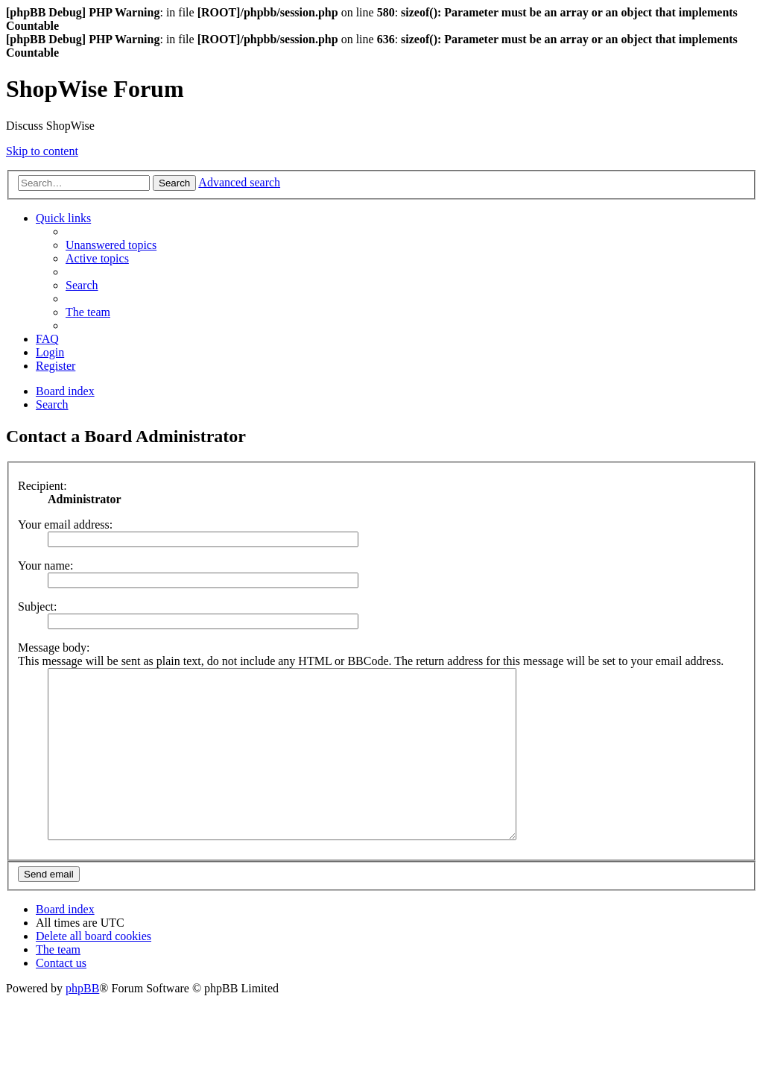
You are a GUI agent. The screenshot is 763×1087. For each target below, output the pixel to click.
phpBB (82, 1021)
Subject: (37, 606)
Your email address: (65, 524)
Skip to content (42, 151)
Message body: (53, 647)
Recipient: (42, 485)
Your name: (45, 565)
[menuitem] (111, 245)
